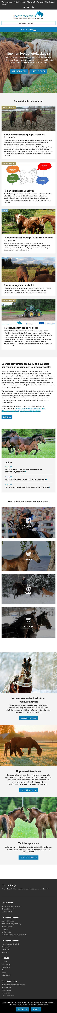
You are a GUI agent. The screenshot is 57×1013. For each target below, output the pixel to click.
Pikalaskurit (31, 2)
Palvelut (40, 2)
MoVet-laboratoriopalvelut (11, 944)
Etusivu (4, 961)
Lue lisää (7, 417)
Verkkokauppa (7, 2)
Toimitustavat (6, 990)
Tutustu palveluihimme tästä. (26, 408)
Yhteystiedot (49, 2)
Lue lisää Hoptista (28, 790)
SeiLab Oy (5, 952)
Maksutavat (6, 993)
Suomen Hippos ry (8, 921)
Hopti (23, 2)
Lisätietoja (22, 1009)
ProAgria (5, 929)
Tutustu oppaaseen (28, 857)
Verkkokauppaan (28, 718)
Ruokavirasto (6, 932)
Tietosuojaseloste (8, 996)
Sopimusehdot (6, 987)
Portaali (16, 2)
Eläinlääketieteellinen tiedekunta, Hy (14, 935)
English (4, 4)
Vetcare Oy (5, 949)
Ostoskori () (26, 23)
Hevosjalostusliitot (8, 926)
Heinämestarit (6, 947)
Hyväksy (36, 1009)
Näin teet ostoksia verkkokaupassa (13, 984)
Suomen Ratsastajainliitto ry (11, 924)
